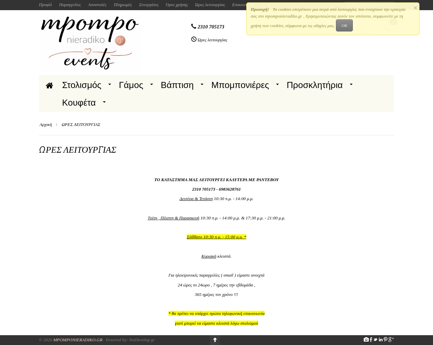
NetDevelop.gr (142, 339)
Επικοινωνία (243, 4)
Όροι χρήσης (177, 4)
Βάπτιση (177, 85)
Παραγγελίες (70, 4)
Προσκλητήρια (315, 85)
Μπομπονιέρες (240, 85)
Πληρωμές (123, 4)
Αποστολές (97, 4)
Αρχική (46, 124)
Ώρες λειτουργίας (210, 4)
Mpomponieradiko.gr (77, 339)
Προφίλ (45, 4)
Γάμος (131, 85)
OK (344, 25)
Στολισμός (81, 85)
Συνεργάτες (149, 4)
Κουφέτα (79, 103)
